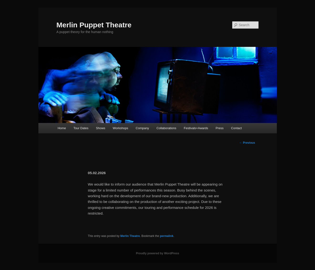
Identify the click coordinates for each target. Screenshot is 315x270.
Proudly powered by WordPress (157, 253)
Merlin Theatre (130, 236)
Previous (247, 142)
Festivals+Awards (196, 128)
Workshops (120, 128)
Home (62, 128)
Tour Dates (80, 128)
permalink (167, 236)
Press (219, 128)
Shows (100, 128)
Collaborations (166, 128)
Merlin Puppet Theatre (94, 25)
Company (142, 128)
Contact (236, 128)
